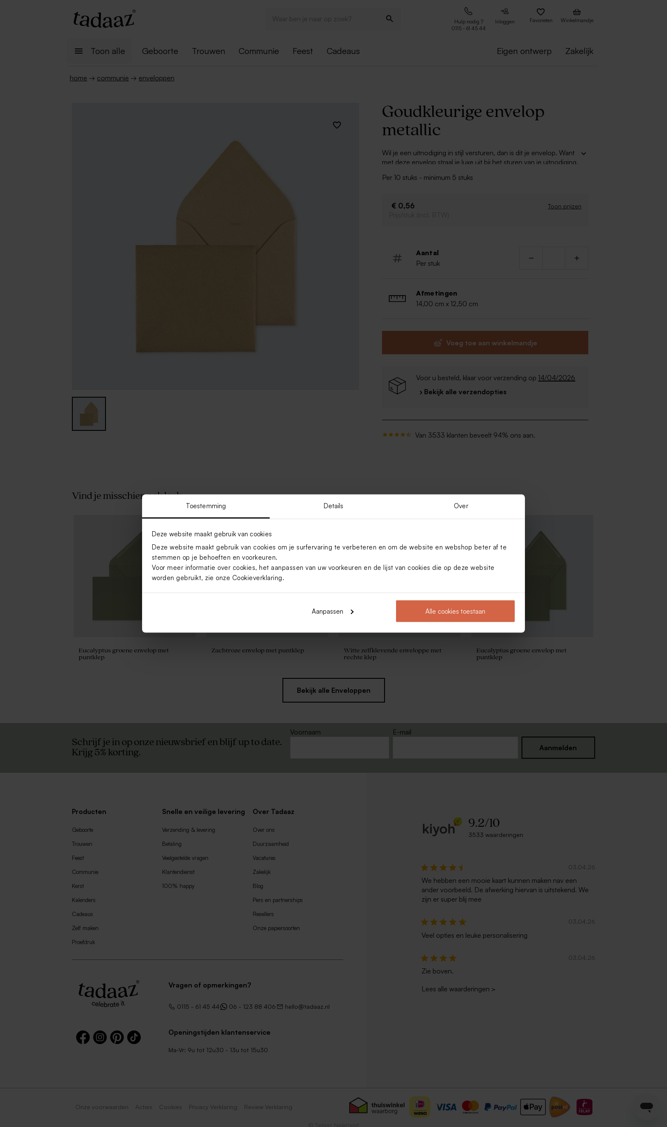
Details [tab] (334, 506)
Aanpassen (332, 611)
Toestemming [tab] (206, 506)
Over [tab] (461, 506)
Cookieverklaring (257, 578)
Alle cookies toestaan (455, 611)
